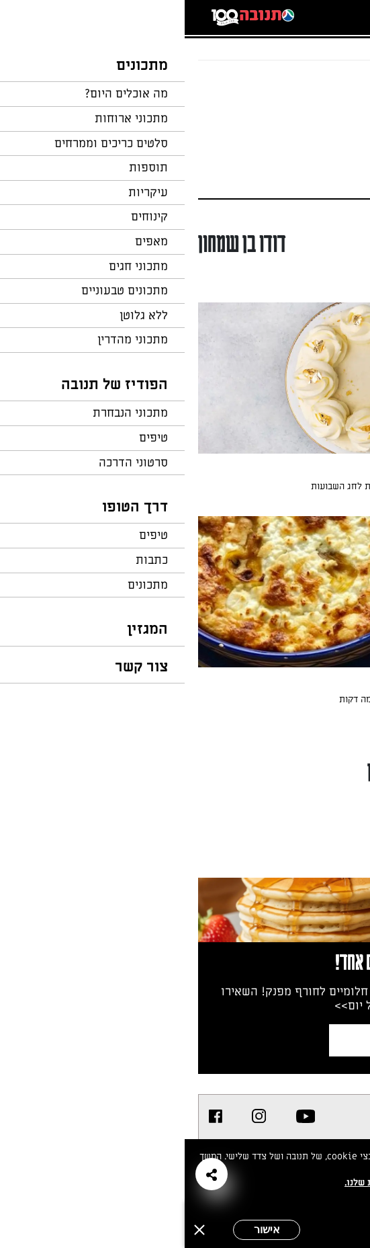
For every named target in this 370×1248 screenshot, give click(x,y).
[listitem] (121, 1116)
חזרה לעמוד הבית (320, 86)
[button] (27, 1174)
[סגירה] (14, 1229)
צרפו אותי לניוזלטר (245, 1040)
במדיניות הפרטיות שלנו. (208, 1182)
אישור (82, 1229)
